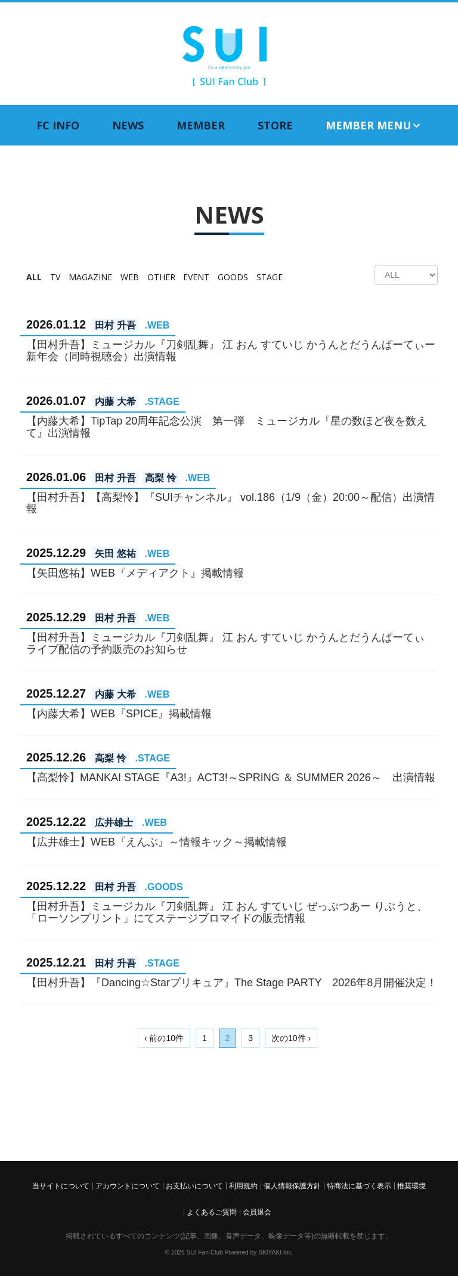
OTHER (161, 277)
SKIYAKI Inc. (275, 1252)
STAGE (269, 277)
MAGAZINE (90, 277)
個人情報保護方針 (292, 1186)
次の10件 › (291, 1038)
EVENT (196, 277)
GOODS (233, 277)
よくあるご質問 (212, 1212)
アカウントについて (127, 1186)
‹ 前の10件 (164, 1038)
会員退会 (257, 1212)
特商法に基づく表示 (359, 1186)
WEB (129, 277)
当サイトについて (60, 1186)
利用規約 (243, 1186)
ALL (34, 277)
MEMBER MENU (374, 125)
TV (55, 277)
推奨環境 (411, 1186)
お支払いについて (194, 1186)
